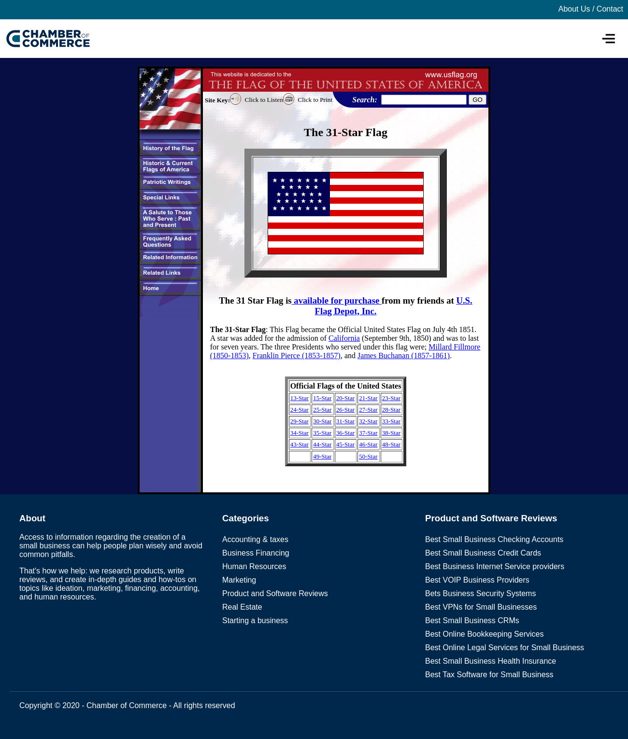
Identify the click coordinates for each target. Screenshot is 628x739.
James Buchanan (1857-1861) (403, 355)
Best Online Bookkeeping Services (484, 634)
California (344, 338)
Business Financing (255, 553)
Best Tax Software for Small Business (489, 674)
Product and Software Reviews (275, 593)
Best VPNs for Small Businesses (481, 607)
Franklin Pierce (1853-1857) (297, 355)
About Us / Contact (590, 9)
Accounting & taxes (255, 539)
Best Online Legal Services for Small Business (504, 647)
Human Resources (254, 566)
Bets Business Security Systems (480, 593)
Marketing (239, 580)
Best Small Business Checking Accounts (494, 539)
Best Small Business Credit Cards (483, 553)
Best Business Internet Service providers (494, 566)
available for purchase (337, 300)
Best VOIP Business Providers (477, 580)
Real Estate (242, 607)
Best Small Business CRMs (472, 620)
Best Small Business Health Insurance (490, 661)
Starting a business (255, 620)
